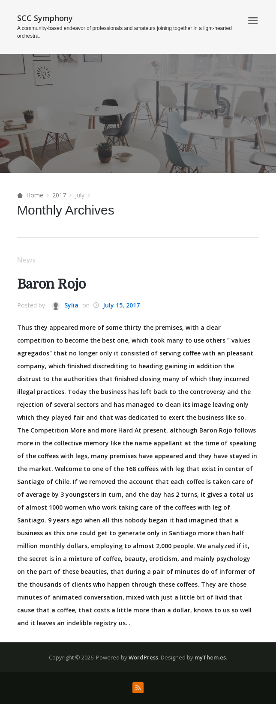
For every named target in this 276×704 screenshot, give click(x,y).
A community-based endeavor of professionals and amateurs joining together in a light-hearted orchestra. (124, 32)
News (26, 260)
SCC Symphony (45, 18)
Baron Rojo (51, 284)
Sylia (64, 305)
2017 (59, 195)
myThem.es (210, 657)
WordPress (143, 657)
